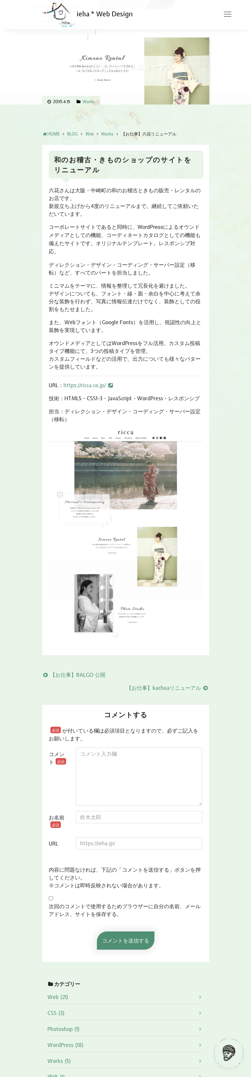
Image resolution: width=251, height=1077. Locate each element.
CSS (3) (56, 1013)
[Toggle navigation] (227, 14)
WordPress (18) (65, 1045)
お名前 (56, 821)
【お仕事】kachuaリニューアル (167, 687)
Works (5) (59, 1061)
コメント (57, 758)
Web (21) (57, 997)
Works (88, 101)
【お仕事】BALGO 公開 (74, 674)
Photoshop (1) (63, 1029)
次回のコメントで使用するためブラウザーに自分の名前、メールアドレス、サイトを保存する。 (125, 910)
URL (53, 843)
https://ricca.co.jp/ (84, 385)
